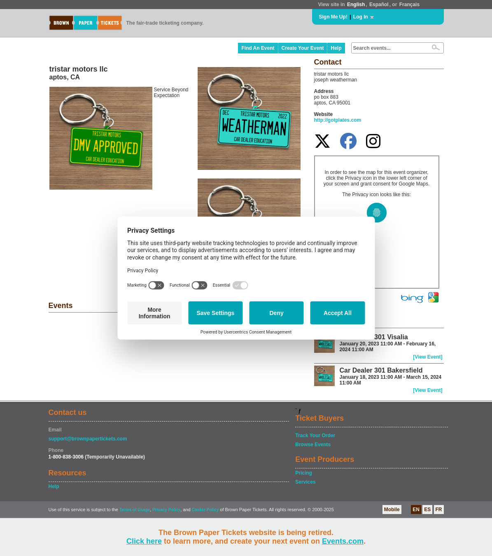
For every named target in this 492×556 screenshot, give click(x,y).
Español (379, 4)
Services (305, 482)
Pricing (303, 473)
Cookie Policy (205, 509)
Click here (144, 541)
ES (427, 509)
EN (416, 509)
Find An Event (257, 48)
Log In (360, 17)
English (356, 4)
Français (409, 4)
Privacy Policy (166, 509)
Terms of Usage (134, 509)
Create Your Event (303, 48)
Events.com (343, 541)
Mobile (392, 509)
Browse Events (313, 444)
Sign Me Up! (333, 17)
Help (336, 48)
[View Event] (427, 357)
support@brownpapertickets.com (88, 439)
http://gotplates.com (337, 120)
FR (439, 509)
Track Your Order (315, 435)
